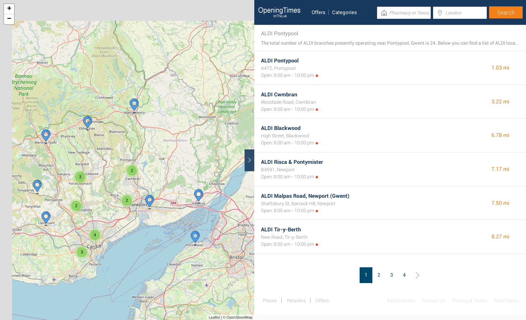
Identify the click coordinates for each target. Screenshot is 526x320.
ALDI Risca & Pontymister (292, 162)
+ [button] (9, 9)
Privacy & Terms (469, 300)
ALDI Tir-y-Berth (281, 229)
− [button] (9, 19)
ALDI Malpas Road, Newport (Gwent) (305, 196)
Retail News (506, 300)
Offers (318, 12)
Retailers (296, 300)
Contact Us (433, 300)
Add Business (400, 300)
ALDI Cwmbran (279, 94)
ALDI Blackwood (281, 128)
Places (270, 300)
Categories (344, 12)
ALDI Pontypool (280, 60)
